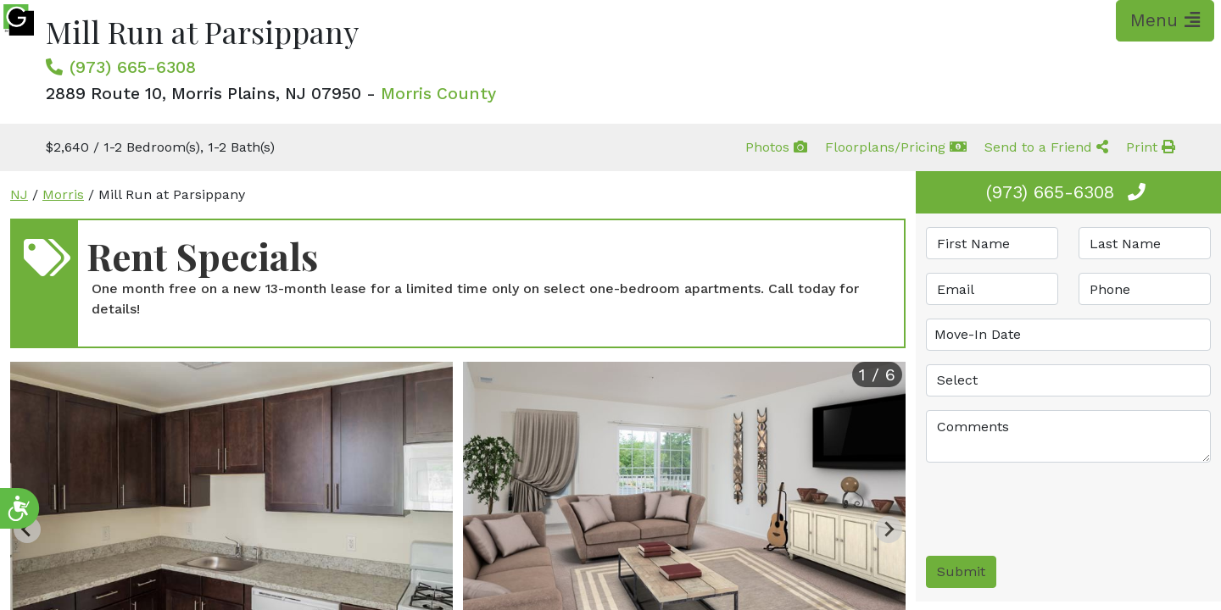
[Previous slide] (27, 529)
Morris (63, 194)
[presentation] (1055, 509)
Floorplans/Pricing (896, 147)
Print (1150, 147)
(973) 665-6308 (133, 67)
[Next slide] (888, 529)
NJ (19, 194)
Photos (776, 147)
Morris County (438, 93)
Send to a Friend (1046, 147)
